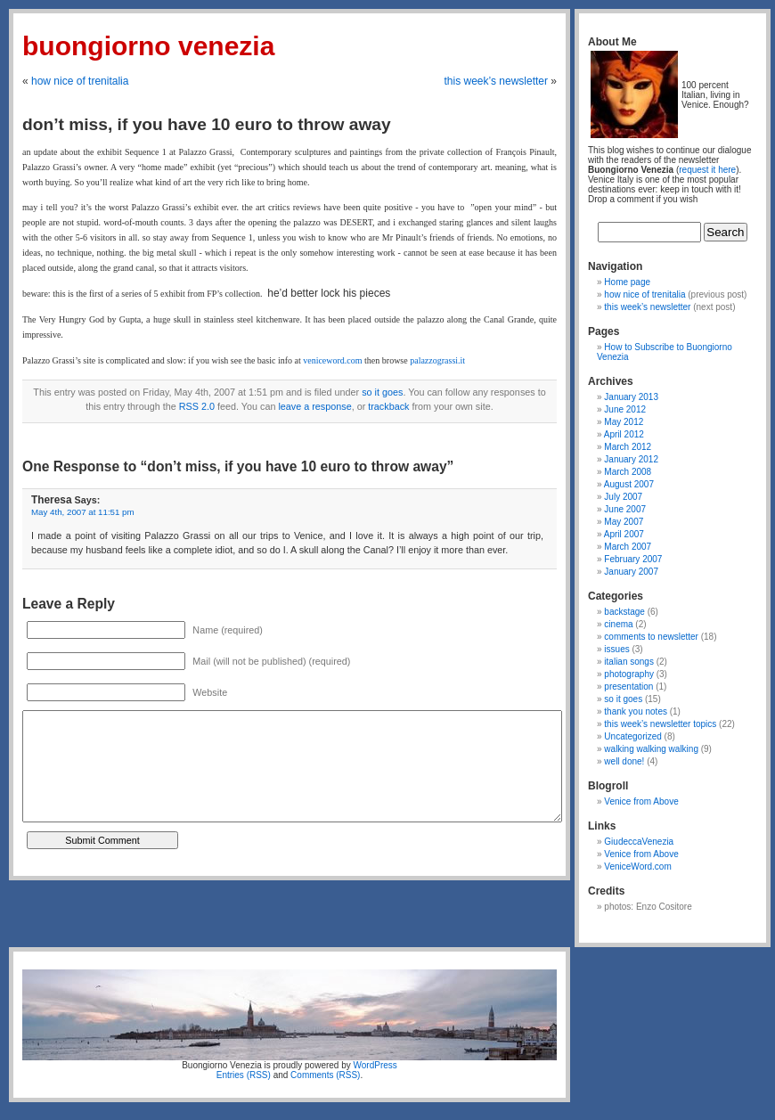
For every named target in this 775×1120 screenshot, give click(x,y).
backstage (624, 612)
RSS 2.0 (197, 406)
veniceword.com (333, 360)
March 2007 (627, 547)
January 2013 (631, 397)
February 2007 (633, 559)
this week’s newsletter (496, 81)
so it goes (382, 392)
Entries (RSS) (243, 1075)
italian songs (629, 661)
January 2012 (631, 459)
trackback (388, 406)
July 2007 (623, 497)
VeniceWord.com (637, 866)
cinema (618, 624)
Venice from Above (641, 801)
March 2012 (627, 447)
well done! (624, 761)
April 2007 (624, 534)
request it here (707, 170)
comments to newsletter (651, 637)
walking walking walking (651, 749)
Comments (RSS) (325, 1075)
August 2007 (629, 484)
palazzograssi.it (437, 360)
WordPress (375, 1065)
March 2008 (627, 472)
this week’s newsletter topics (660, 724)
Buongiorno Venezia (148, 46)
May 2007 (623, 522)
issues (616, 649)
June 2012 (625, 409)
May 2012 (623, 422)
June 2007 (625, 509)
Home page (627, 282)
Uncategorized (632, 736)
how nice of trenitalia (79, 81)
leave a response (314, 406)
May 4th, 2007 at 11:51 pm (83, 512)
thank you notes (635, 711)
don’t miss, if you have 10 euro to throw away (206, 124)
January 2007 (631, 571)
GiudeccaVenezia (638, 841)
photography (629, 674)
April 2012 (624, 434)
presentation (628, 686)
